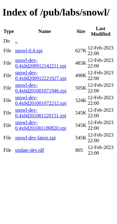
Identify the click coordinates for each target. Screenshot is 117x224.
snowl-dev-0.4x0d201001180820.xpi (40, 125)
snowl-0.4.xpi (28, 50)
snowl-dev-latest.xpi (35, 137)
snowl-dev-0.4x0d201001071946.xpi (40, 87)
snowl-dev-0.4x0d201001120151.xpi (40, 112)
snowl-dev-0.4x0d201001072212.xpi (40, 100)
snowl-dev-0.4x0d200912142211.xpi (40, 63)
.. (16, 41)
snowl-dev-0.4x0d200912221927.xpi (40, 75)
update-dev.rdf (29, 150)
